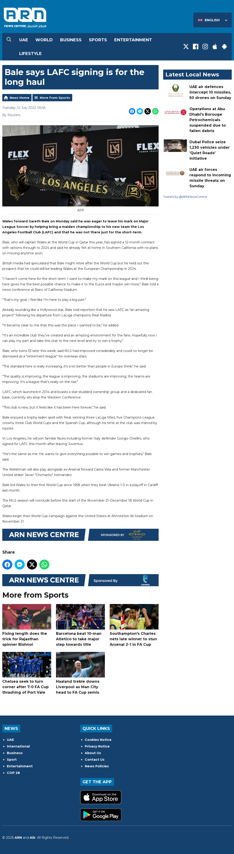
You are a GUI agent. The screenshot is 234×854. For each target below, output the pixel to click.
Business (71, 39)
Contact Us (94, 760)
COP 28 (13, 773)
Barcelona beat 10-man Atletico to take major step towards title (80, 625)
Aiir (32, 838)
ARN (18, 838)
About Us (93, 753)
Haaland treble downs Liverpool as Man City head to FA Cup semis (80, 673)
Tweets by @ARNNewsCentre (185, 196)
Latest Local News (192, 74)
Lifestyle (30, 53)
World (44, 39)
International (18, 746)
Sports (98, 39)
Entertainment (133, 39)
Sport (12, 760)
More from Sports (55, 97)
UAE (23, 39)
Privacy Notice (97, 746)
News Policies (97, 766)
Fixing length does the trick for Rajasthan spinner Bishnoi (26, 625)
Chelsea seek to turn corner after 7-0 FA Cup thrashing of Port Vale (26, 673)
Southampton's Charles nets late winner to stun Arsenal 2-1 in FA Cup (134, 625)
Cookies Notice (98, 740)
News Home (19, 97)
